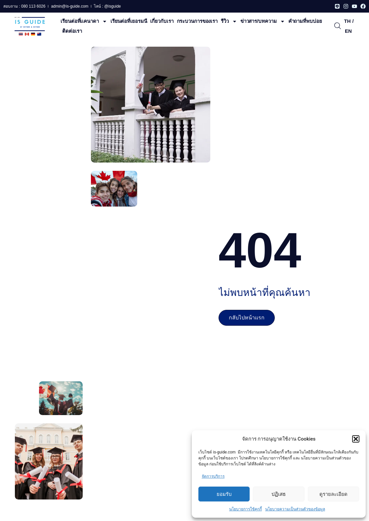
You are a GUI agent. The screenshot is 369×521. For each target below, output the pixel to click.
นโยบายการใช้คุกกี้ (245, 509)
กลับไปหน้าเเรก (247, 317)
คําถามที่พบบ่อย (305, 21)
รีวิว (229, 21)
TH (347, 21)
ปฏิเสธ (278, 494)
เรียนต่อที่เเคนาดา (84, 21)
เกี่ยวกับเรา (161, 21)
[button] (355, 439)
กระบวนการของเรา (197, 21)
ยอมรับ (224, 494)
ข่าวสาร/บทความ (262, 21)
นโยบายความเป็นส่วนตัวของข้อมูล (295, 509)
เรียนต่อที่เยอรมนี (128, 21)
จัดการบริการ (213, 476)
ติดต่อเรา (72, 31)
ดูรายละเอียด (333, 494)
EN (348, 31)
